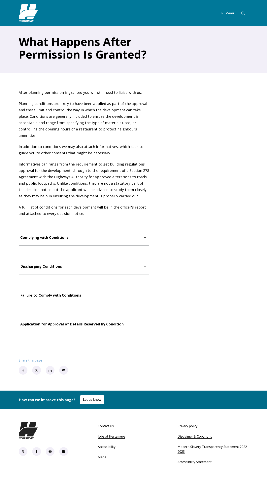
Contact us (106, 426)
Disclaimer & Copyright (195, 436)
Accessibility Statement (195, 462)
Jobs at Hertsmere (111, 436)
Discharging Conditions (84, 266)
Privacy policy (187, 426)
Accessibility (107, 447)
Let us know (92, 399)
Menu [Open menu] (227, 13)
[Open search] (243, 13)
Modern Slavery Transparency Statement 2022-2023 (213, 449)
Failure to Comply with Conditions (84, 295)
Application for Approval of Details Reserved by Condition (84, 324)
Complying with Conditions (84, 237)
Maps (102, 457)
